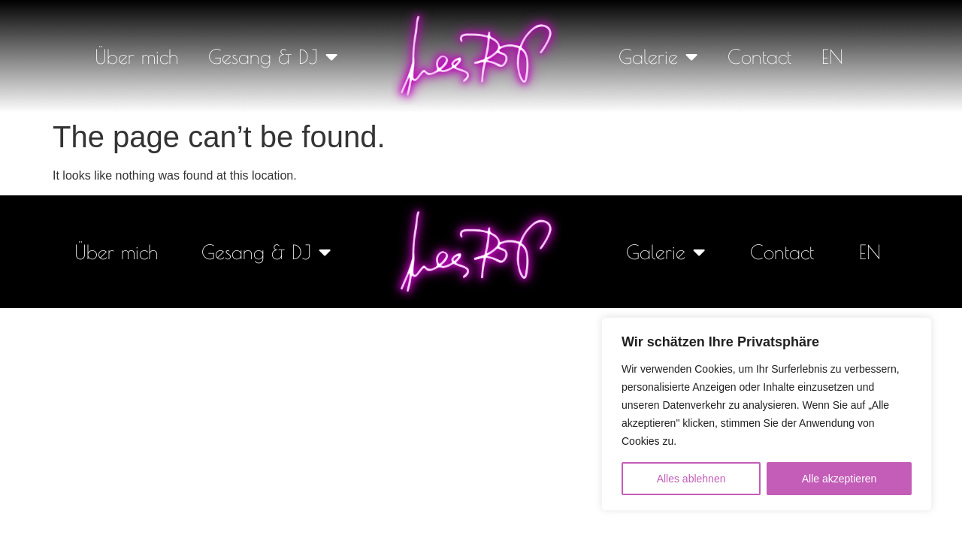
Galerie (658, 56)
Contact (759, 56)
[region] (766, 414)
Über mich (136, 56)
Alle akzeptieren (839, 479)
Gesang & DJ (272, 56)
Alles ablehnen (691, 479)
